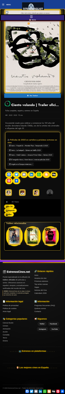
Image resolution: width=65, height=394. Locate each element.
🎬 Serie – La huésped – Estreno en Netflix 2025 (25, 150)
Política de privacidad (10, 305)
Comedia (6, 335)
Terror (5, 338)
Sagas (36, 287)
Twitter (42, 324)
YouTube (54, 329)
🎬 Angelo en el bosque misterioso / (20, 164)
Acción (5, 332)
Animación (6, 329)
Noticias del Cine (40, 290)
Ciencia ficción (8, 323)
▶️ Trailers (33, 23)
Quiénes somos (40, 308)
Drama (5, 341)
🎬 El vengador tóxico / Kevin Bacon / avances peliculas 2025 (29, 159)
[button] (56, 237)
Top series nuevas (41, 284)
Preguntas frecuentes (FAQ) (44, 305)
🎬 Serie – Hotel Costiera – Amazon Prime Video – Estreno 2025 (30, 155)
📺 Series (32, 35)
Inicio (36, 275)
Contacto (37, 311)
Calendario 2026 (40, 293)
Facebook (53, 324)
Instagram (42, 329)
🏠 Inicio (32, 20)
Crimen (5, 326)
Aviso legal (7, 311)
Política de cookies (9, 308)
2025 (10, 115)
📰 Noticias (32, 42)
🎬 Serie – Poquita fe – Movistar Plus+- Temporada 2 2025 (28, 146)
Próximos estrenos (41, 281)
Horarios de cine (40, 278)
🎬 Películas (32, 38)
